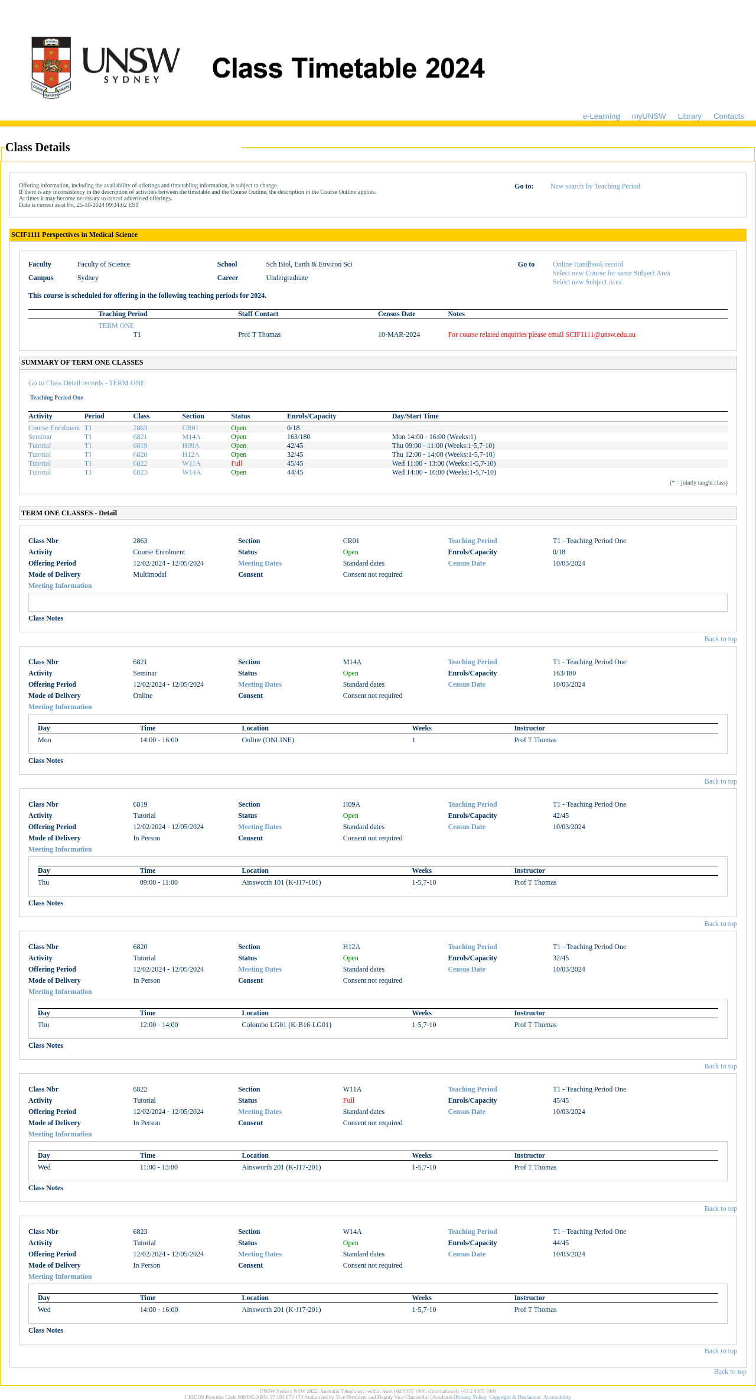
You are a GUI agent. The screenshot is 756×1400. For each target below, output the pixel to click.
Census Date (466, 563)
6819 (140, 445)
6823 (140, 472)
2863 (140, 428)
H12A (190, 454)
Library (690, 116)
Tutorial (39, 445)
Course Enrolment (54, 428)
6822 (140, 463)
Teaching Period (472, 541)
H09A (190, 445)
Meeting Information (60, 586)
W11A (191, 463)
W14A (191, 472)
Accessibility (557, 1397)
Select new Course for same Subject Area (611, 273)
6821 (140, 437)
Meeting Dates (260, 563)
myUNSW (649, 116)
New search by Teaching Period (595, 186)
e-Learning (601, 116)
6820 (140, 454)
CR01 (190, 428)
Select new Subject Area (587, 282)
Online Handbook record (588, 264)
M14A (191, 437)
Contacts (728, 116)
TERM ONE (116, 325)
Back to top (721, 639)
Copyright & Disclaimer (515, 1397)
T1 (88, 428)
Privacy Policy (471, 1397)
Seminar (40, 437)
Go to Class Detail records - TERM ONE (86, 383)
